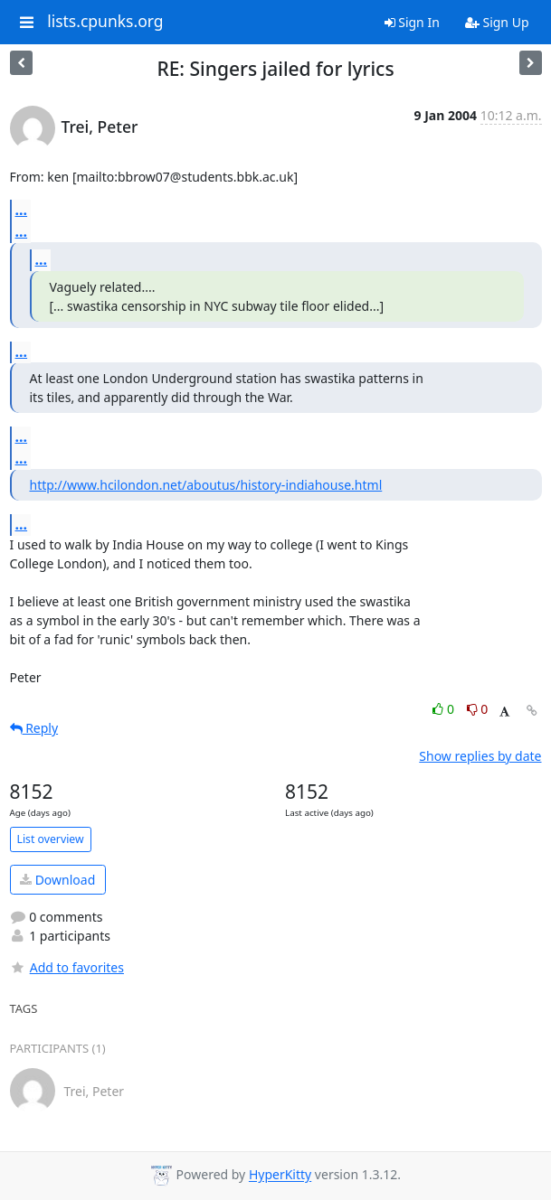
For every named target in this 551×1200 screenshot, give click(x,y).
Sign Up (497, 22)
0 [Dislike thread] (478, 708)
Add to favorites (67, 967)
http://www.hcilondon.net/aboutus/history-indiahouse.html (206, 484)
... (21, 210)
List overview (50, 839)
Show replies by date (480, 755)
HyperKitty (280, 1175)
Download (57, 879)
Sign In (412, 22)
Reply (34, 727)
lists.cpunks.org (105, 22)
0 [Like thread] (444, 708)
